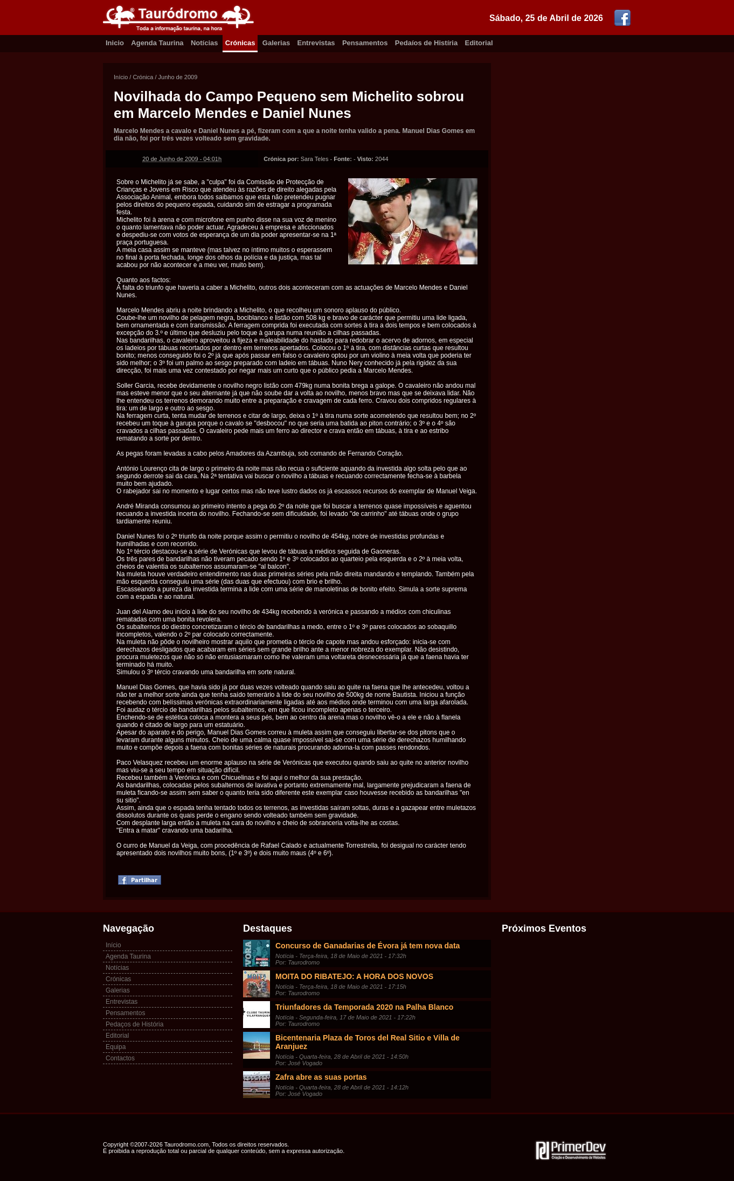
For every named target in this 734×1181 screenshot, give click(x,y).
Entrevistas (316, 43)
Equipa (116, 1047)
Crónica (143, 77)
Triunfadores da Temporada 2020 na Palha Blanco (364, 1007)
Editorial (479, 43)
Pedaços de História (134, 1024)
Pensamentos (365, 43)
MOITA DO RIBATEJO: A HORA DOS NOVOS (354, 976)
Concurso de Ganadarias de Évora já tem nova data (367, 945)
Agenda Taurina (157, 43)
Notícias (204, 43)
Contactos (120, 1058)
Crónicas (240, 43)
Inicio (115, 43)
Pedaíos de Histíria (426, 43)
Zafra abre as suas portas (321, 1077)
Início (121, 77)
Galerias (276, 43)
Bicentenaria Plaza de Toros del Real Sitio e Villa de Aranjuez (367, 1042)
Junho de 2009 (178, 77)
